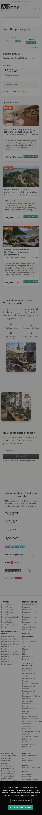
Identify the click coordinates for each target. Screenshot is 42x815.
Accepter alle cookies (20, 807)
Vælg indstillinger (21, 800)
